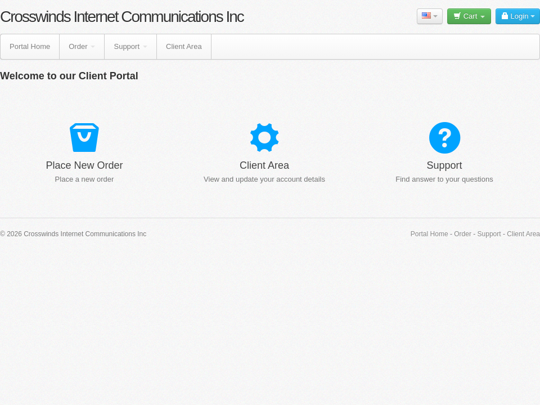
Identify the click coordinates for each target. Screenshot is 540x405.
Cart (469, 16)
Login (518, 16)
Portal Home (30, 46)
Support (130, 46)
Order (82, 46)
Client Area (184, 46)
